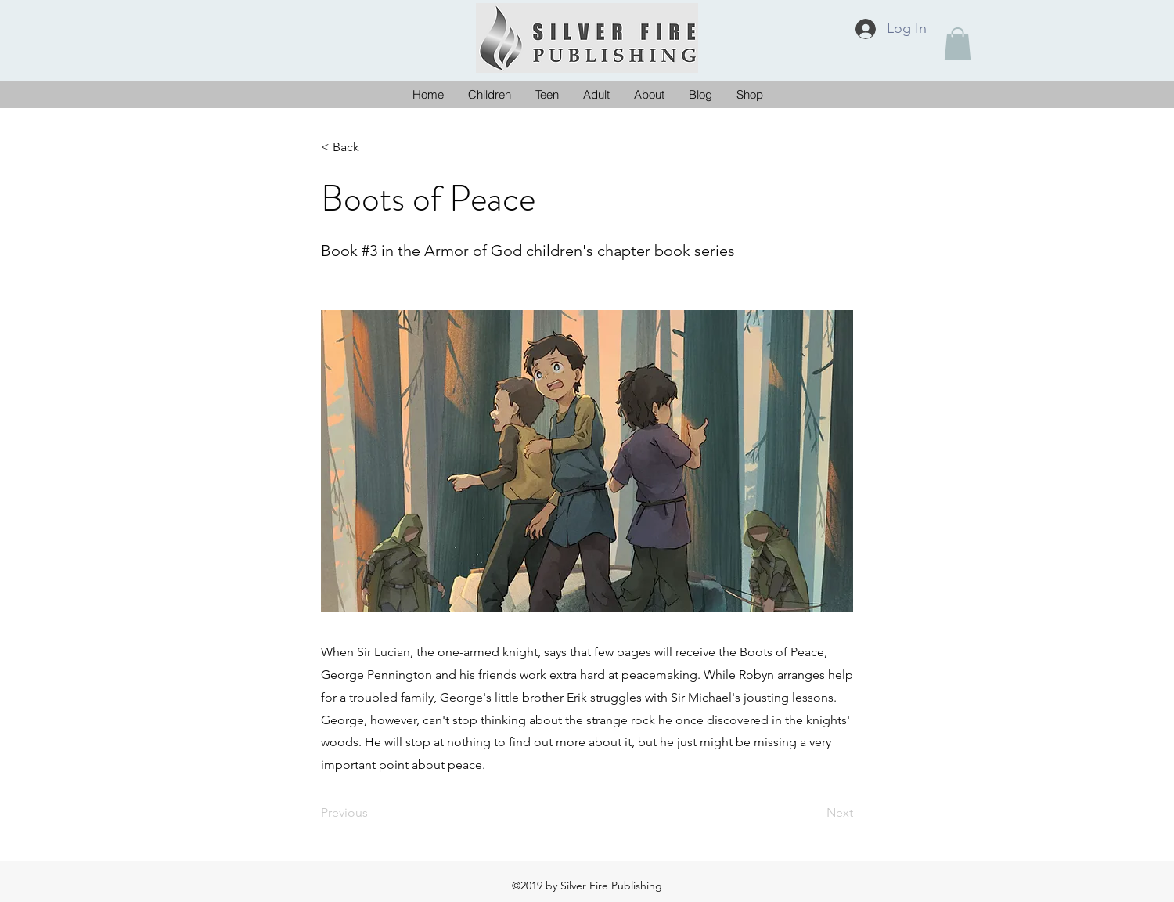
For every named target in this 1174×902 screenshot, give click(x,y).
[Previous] (372, 812)
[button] (957, 43)
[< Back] (372, 147)
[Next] (814, 812)
